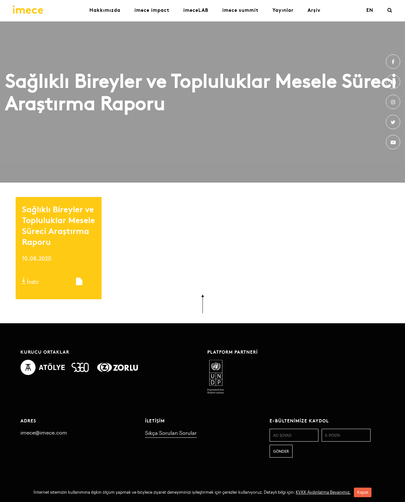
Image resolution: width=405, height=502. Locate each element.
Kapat (362, 492)
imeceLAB (195, 9)
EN (369, 9)
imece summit (240, 9)
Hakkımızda (104, 9)
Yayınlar (283, 9)
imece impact (151, 9)
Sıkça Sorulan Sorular (171, 433)
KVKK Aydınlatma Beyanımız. (323, 492)
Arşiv (314, 9)
